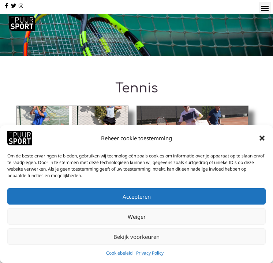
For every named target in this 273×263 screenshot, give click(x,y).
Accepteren (137, 198)
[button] (262, 140)
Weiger (137, 218)
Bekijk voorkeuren (136, 238)
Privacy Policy (150, 255)
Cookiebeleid (119, 255)
